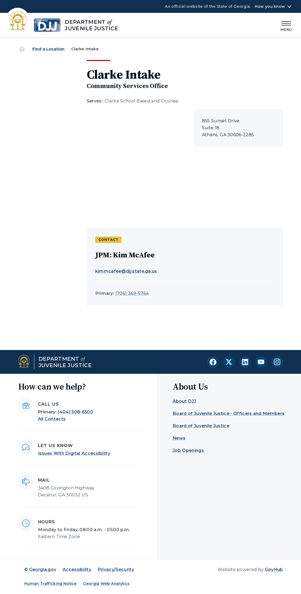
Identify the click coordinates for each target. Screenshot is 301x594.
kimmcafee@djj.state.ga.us (126, 271)
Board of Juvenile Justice (201, 425)
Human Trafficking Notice (50, 583)
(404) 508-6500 (75, 411)
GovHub (274, 569)
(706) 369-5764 (132, 293)
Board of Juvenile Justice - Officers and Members (228, 413)
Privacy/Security (116, 569)
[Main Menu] (286, 25)
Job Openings (188, 450)
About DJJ (184, 401)
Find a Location (48, 48)
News (179, 438)
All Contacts (52, 418)
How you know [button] (270, 6)
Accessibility (77, 569)
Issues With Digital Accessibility (74, 453)
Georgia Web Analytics (106, 583)
